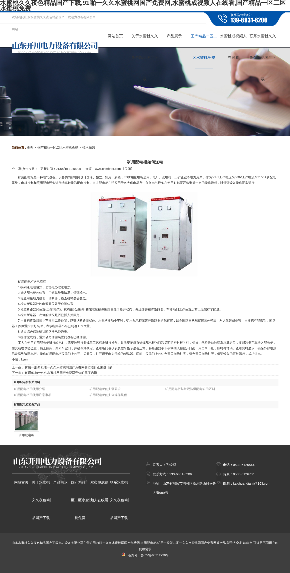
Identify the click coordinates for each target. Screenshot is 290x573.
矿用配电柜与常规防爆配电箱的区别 (190, 389)
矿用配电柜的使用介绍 (29, 389)
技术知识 (88, 147)
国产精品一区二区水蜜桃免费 (58, 147)
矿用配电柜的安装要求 (105, 389)
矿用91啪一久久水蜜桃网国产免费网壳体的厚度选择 (61, 372)
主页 (30, 147)
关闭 (128, 169)
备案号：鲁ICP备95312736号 (145, 555)
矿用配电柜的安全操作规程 (108, 395)
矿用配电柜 (26, 435)
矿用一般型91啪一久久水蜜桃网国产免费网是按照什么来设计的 (68, 367)
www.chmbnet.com (108, 169)
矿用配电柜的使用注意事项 (32, 395)
